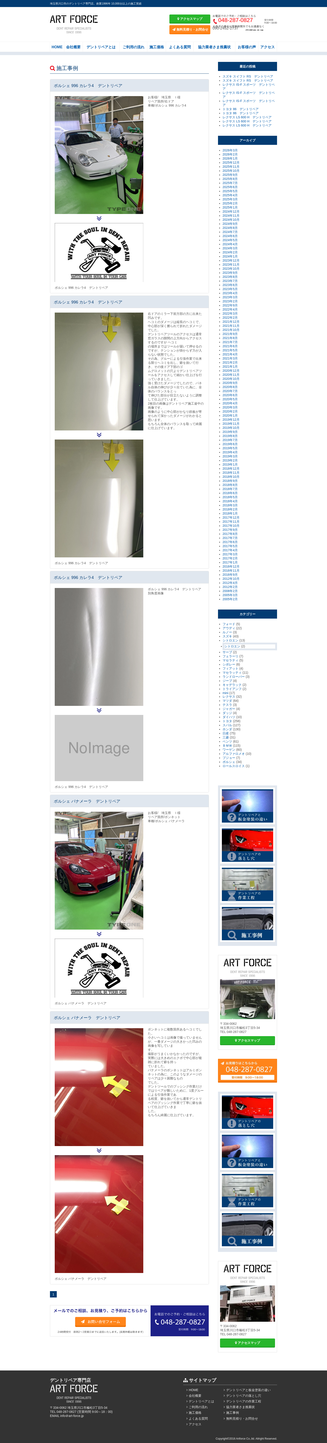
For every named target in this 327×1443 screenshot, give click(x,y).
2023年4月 (230, 293)
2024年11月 (231, 215)
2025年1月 (230, 207)
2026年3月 (230, 150)
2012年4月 (230, 583)
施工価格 (156, 47)
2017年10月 (231, 525)
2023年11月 (231, 264)
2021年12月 (231, 321)
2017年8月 (230, 534)
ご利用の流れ (133, 47)
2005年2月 (230, 599)
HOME (57, 47)
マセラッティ (232, 672)
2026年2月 (230, 154)
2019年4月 (230, 452)
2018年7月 (230, 489)
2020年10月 (231, 379)
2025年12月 (231, 162)
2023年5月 (230, 289)
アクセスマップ (189, 19)
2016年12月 (231, 566)
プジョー (229, 758)
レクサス (229, 696)
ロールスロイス (234, 766)
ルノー (227, 632)
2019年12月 (231, 419)
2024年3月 (230, 248)
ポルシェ (229, 762)
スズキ (227, 636)
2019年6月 (230, 444)
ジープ (227, 681)
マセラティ (230, 660)
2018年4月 (230, 501)
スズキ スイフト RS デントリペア (248, 76)
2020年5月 (230, 399)
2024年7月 (230, 232)
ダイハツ (229, 717)
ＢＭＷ (227, 745)
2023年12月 (231, 260)
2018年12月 (231, 468)
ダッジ (227, 713)
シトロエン (230, 640)
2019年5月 (230, 448)
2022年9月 (230, 305)
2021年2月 (230, 362)
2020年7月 (230, 391)
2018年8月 (230, 485)
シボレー (229, 664)
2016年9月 (230, 574)
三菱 (226, 737)
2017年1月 (230, 562)
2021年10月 (231, 330)
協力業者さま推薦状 (214, 47)
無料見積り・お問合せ (190, 29)
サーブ (227, 652)
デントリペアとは (101, 47)
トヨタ (227, 721)
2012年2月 (230, 587)
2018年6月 (230, 493)
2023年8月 (230, 277)
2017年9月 (230, 530)
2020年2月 (230, 411)
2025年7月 (230, 183)
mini (225, 693)
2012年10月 (231, 579)
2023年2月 (230, 301)
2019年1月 (230, 464)
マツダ (227, 700)
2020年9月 (230, 383)
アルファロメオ (234, 754)
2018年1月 (230, 513)
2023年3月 (230, 297)
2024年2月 (230, 252)
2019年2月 (230, 460)
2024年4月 (230, 244)
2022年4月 (230, 309)
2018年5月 (230, 497)
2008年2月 (230, 591)
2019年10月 (231, 428)
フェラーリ (230, 656)
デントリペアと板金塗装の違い (248, 1390)
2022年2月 (230, 317)
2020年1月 (230, 415)
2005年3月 (230, 595)
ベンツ (227, 741)
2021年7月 (230, 342)
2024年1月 (230, 256)
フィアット (230, 668)
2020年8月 (230, 387)
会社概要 (73, 47)
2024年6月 (230, 236)
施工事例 (232, 1412)
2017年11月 (231, 521)
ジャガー (229, 709)
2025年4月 (230, 195)
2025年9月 (230, 175)
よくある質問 (180, 47)
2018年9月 (230, 481)
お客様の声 (247, 47)
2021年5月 (230, 350)
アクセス (267, 47)
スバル (227, 725)
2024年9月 (230, 224)
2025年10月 (231, 170)
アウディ (229, 628)
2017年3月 (230, 554)
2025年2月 (230, 203)
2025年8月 (230, 179)
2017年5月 (230, 546)
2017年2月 (230, 558)
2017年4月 (230, 550)
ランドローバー (234, 676)
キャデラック (232, 685)
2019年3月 (230, 456)
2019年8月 (230, 436)
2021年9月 (230, 334)
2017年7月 (230, 538)
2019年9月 (230, 432)
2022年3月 (230, 313)
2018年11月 (231, 472)
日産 (226, 733)
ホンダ (227, 729)
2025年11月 (231, 166)
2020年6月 (230, 395)
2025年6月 (230, 187)
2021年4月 (230, 354)
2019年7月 (230, 440)
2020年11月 (231, 375)
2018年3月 (230, 505)
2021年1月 (230, 366)
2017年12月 (231, 517)
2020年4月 (230, 403)
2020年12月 (231, 370)
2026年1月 (230, 158)
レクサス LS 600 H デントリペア (247, 117)
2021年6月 (230, 346)
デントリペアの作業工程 (243, 1401)
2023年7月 (230, 281)
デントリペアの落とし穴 (243, 1395)
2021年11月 (231, 326)
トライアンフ (232, 689)
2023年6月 (230, 285)
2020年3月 (230, 407)
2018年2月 (230, 509)
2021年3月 (230, 358)
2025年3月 (230, 199)
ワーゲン (229, 749)
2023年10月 (231, 268)
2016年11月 (231, 570)
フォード (229, 624)
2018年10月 (231, 477)
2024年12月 (231, 211)
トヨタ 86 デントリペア (241, 109)
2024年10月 (231, 219)
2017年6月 (230, 542)
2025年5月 (230, 191)
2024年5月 (230, 240)
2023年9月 (230, 273)
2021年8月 (230, 338)
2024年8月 (230, 228)
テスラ (227, 705)
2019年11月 (231, 423)
